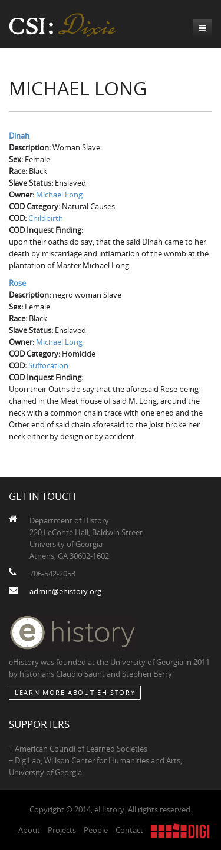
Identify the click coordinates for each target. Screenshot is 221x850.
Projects (62, 830)
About (29, 830)
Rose (17, 283)
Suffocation (48, 365)
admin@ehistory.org (65, 591)
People (96, 830)
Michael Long (59, 194)
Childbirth (45, 218)
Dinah (19, 135)
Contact (129, 830)
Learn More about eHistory (75, 692)
